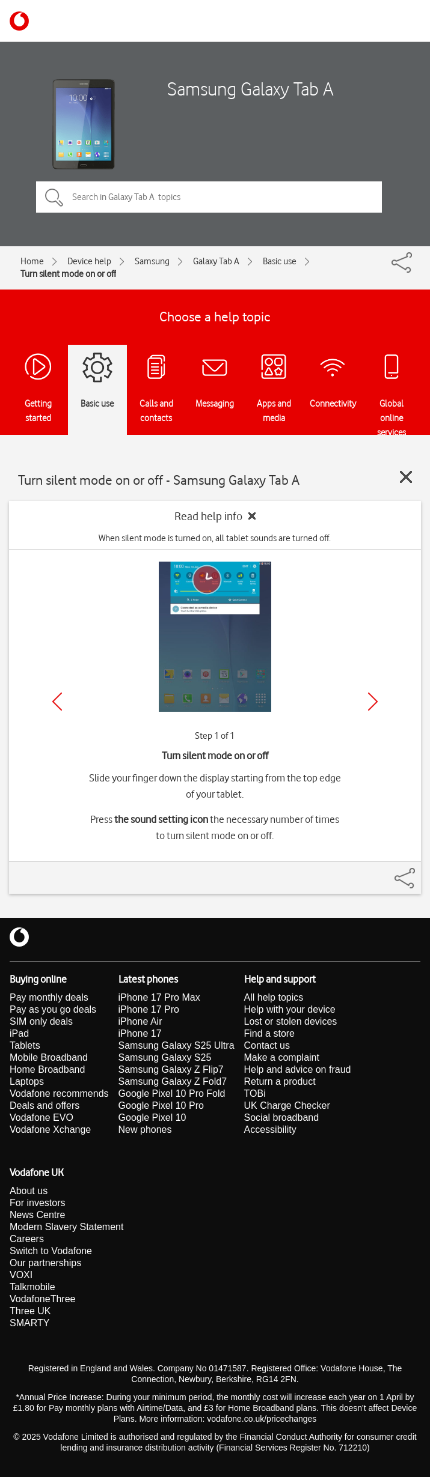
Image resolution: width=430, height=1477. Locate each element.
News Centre (37, 1215)
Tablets (25, 1045)
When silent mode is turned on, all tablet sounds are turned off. (215, 538)
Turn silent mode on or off (68, 273)
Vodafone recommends (59, 1093)
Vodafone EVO (41, 1117)
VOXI (21, 1275)
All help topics (274, 997)
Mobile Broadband (49, 1057)
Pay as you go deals (53, 1009)
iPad (19, 1033)
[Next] (373, 702)
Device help (89, 261)
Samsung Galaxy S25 (165, 1057)
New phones (145, 1129)
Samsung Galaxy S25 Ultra (176, 1045)
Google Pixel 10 (152, 1117)
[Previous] (57, 702)
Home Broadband (47, 1069)
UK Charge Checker (287, 1105)
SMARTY (29, 1323)
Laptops (27, 1081)
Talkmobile (32, 1287)
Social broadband (281, 1117)
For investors (37, 1203)
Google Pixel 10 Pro (161, 1105)
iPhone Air (140, 1021)
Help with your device (290, 1009)
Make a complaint (281, 1057)
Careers (27, 1239)
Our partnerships (45, 1263)
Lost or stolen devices (290, 1021)
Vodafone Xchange (50, 1129)
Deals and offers (44, 1105)
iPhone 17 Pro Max (159, 997)
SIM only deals (41, 1021)
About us (29, 1191)
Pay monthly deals (49, 997)
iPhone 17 (140, 1033)
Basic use (279, 261)
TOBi (255, 1093)
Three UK (30, 1311)
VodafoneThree (42, 1299)
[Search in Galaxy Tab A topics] (209, 197)
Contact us (267, 1045)
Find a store (269, 1033)
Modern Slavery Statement (66, 1227)
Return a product (280, 1081)
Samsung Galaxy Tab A (250, 88)
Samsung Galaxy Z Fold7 (172, 1081)
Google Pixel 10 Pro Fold (172, 1093)
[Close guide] (406, 477)
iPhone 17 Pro (148, 1009)
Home (32, 261)
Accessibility (270, 1129)
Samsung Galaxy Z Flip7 (171, 1069)
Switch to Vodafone (51, 1251)
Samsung (152, 261)
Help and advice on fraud (297, 1069)
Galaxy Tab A (216, 261)
